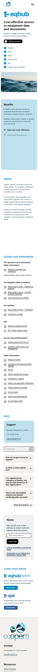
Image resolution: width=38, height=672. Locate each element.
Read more (11, 588)
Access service (13, 41)
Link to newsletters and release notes (19, 548)
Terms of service (10, 669)
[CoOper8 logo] (8, 4)
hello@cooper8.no (10, 654)
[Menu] (32, 4)
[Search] (31, 449)
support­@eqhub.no (14, 439)
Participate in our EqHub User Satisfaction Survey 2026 (18, 554)
